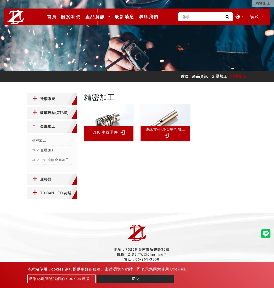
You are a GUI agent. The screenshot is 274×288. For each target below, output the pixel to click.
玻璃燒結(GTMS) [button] (54, 113)
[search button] (226, 18)
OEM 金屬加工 (43, 150)
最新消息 (124, 16)
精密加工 (39, 140)
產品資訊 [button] (96, 16)
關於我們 (71, 16)
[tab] (52, 99)
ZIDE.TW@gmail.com (147, 254)
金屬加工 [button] (47, 126)
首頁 (53, 16)
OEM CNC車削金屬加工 (50, 160)
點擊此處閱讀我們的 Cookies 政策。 (61, 278)
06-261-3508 (147, 259)
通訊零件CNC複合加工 (165, 129)
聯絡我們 (148, 16)
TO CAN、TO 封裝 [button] (56, 193)
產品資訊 (200, 76)
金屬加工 (219, 76)
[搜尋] (205, 16)
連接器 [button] (45, 179)
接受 (135, 278)
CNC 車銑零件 (105, 132)
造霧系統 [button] (47, 99)
